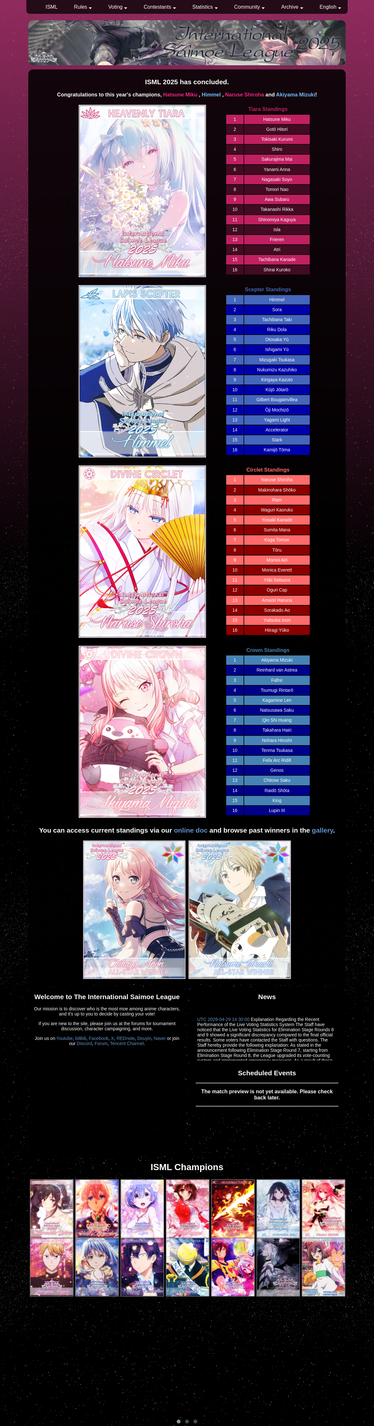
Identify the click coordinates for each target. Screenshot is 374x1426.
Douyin (144, 1038)
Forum (100, 1043)
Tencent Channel (127, 1043)
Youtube (65, 1038)
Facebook (98, 1038)
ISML (52, 7)
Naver (160, 1038)
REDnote (126, 1038)
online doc (191, 830)
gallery (322, 830)
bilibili (80, 1038)
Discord (84, 1043)
